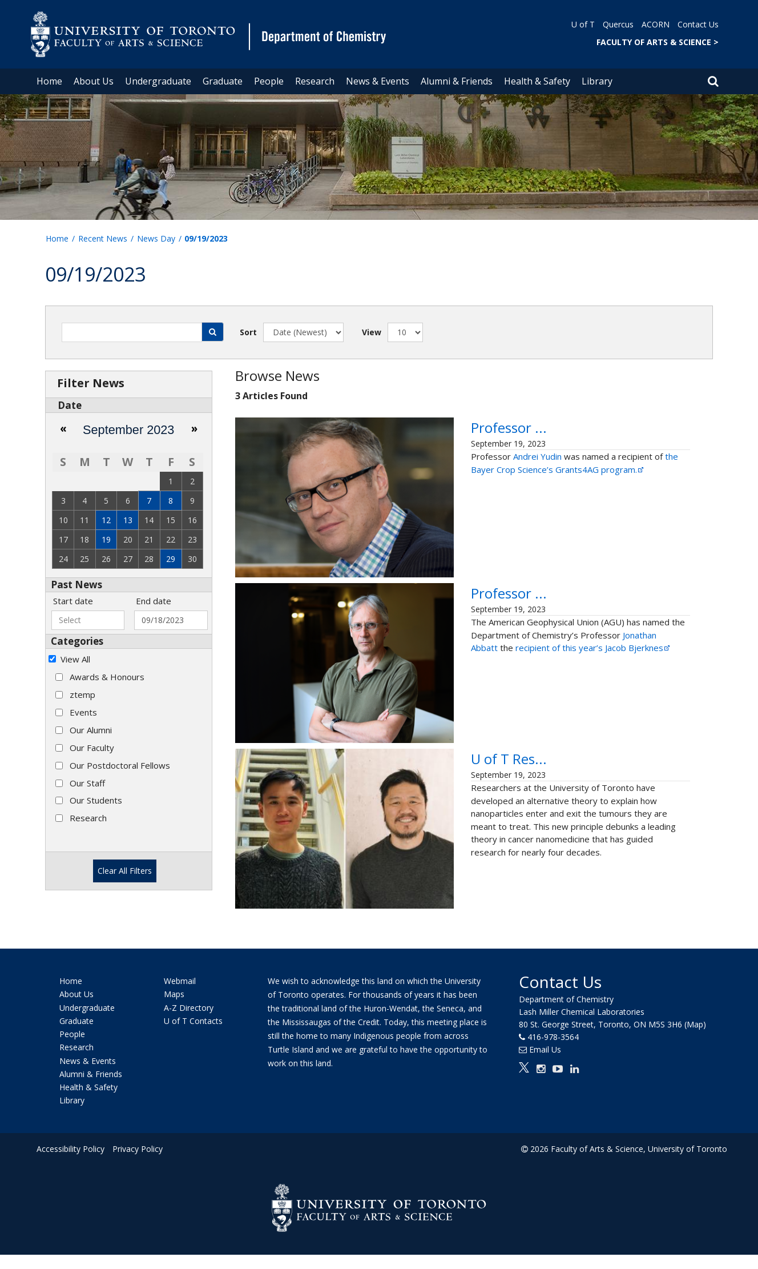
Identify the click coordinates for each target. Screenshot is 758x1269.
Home (49, 81)
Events (83, 712)
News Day (156, 238)
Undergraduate (158, 81)
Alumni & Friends (457, 81)
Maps (174, 1008)
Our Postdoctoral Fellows (120, 765)
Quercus (618, 24)
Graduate (223, 81)
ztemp (82, 694)
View (371, 332)
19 (106, 539)
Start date (73, 601)
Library (597, 81)
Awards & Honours (107, 676)
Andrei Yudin (537, 518)
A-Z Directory (188, 1022)
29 (170, 558)
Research (314, 81)
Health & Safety (537, 81)
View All (75, 659)
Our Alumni (91, 730)
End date (153, 601)
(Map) (695, 1038)
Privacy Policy (137, 1163)
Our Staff (87, 783)
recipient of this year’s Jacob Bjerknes (593, 688)
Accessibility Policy (70, 1163)
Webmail (180, 995)
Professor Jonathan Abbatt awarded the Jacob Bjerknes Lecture (558, 614)
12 (106, 520)
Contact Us (698, 24)
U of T (583, 24)
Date (70, 405)
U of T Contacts (193, 1035)
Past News (76, 584)
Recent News (102, 238)
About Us (94, 81)
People (269, 81)
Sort (248, 332)
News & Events (377, 81)
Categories (77, 641)
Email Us (545, 1063)
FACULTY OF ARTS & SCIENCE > (657, 42)
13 (127, 520)
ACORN (656, 24)
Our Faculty (92, 747)
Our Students (96, 800)
